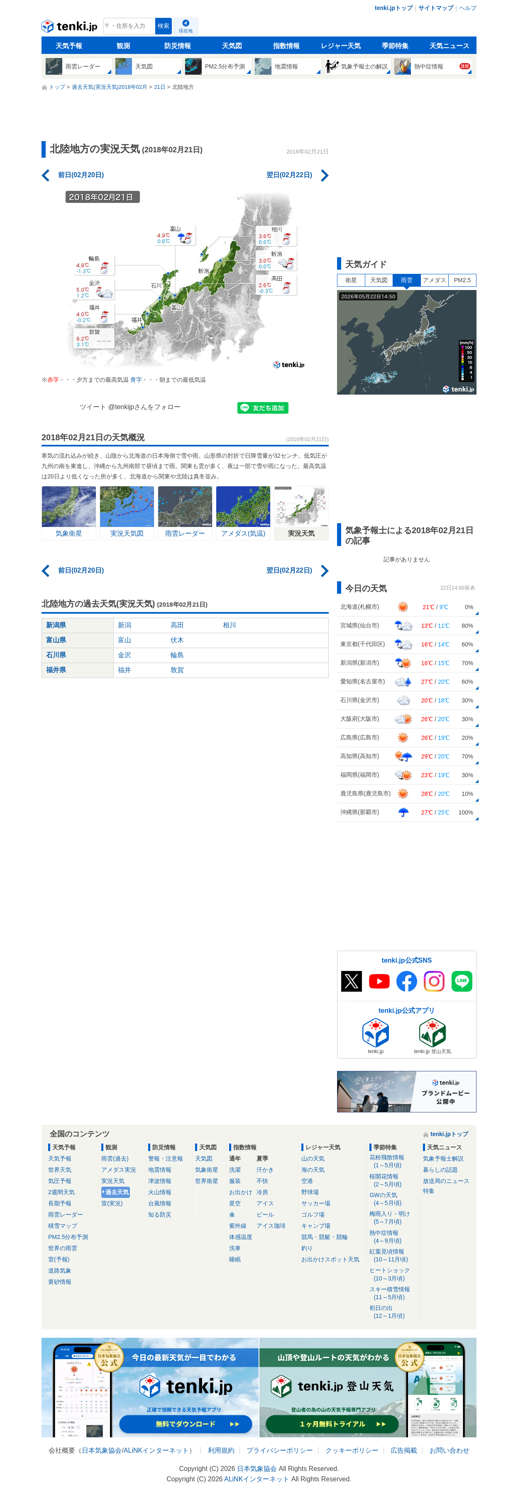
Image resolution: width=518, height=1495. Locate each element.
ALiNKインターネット (156, 1450)
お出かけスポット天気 (330, 1259)
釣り (307, 1248)
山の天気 (313, 1158)
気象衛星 (206, 1169)
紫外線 (238, 1225)
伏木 (177, 640)
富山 (124, 640)
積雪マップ (62, 1225)
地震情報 (159, 1169)
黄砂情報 (59, 1281)
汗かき (265, 1169)
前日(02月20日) (81, 174)
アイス (265, 1203)
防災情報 (177, 45)
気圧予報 (59, 1181)
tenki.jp (70, 28)
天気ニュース (449, 45)
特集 (429, 1191)
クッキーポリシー (352, 1450)
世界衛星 (206, 1181)
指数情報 (286, 45)
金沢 (124, 654)
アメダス (434, 280)
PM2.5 (462, 280)
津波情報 (159, 1181)
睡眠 (235, 1259)
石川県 (56, 654)
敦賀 (177, 669)
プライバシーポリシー (280, 1450)
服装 (235, 1181)
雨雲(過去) (114, 1158)
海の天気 (313, 1169)
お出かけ (240, 1192)
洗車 (235, 1248)
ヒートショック (393, 1274)
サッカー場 (315, 1203)
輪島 (177, 654)
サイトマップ (435, 8)
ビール (265, 1214)
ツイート (93, 406)
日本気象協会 (102, 1450)
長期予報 (59, 1203)
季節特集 (395, 45)
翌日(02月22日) (289, 174)
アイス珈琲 (271, 1225)
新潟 (124, 625)
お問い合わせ (449, 1450)
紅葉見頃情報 (393, 1255)
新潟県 (56, 625)
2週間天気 (61, 1192)
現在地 (186, 30)
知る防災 (159, 1214)
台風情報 (159, 1203)
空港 (307, 1181)
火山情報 (159, 1192)
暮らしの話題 (440, 1169)
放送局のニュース (446, 1181)
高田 (177, 625)
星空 (235, 1203)
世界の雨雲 (62, 1248)
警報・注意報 (165, 1158)
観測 (123, 45)
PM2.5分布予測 (68, 1237)
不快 (262, 1181)
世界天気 (59, 1169)
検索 (163, 26)
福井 (124, 669)
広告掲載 (404, 1450)
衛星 (351, 280)
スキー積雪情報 (393, 1293)
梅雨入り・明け (393, 1218)
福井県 (56, 669)
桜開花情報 (393, 1180)
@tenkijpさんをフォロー (144, 406)
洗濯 (235, 1169)
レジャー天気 (341, 45)
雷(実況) (111, 1203)
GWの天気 (393, 1199)
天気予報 (69, 45)
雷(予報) (58, 1259)
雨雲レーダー (65, 1214)
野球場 (310, 1192)
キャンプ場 (315, 1225)
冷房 (262, 1192)
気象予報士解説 (443, 1158)
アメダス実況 (118, 1169)
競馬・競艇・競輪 (324, 1237)
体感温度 (240, 1237)
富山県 (56, 640)
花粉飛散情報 (393, 1161)
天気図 (232, 45)
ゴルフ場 (313, 1214)
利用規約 (221, 1450)
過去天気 (117, 1192)
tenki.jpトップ (394, 8)
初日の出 (393, 1312)
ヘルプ (467, 8)
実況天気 (113, 1181)
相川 (229, 625)
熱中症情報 (393, 1237)
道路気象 (59, 1270)
